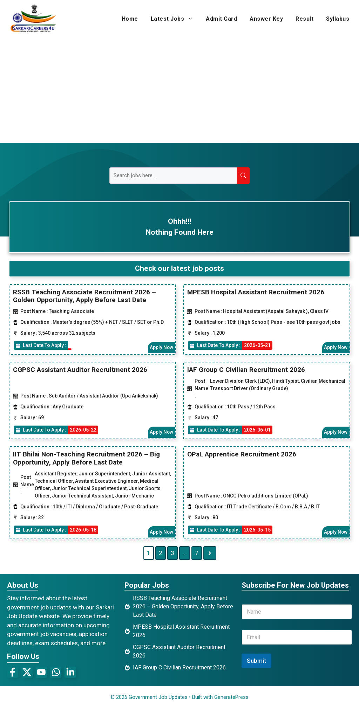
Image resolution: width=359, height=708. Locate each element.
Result (304, 18)
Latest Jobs (175, 18)
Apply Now (161, 347)
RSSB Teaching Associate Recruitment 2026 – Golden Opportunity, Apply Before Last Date (84, 296)
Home (130, 18)
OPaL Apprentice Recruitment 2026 (241, 454)
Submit (256, 660)
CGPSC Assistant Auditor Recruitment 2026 (80, 370)
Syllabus (337, 18)
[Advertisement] (179, 90)
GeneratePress (231, 697)
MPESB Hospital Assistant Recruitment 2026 (255, 292)
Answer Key (266, 18)
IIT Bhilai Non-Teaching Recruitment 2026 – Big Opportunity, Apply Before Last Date (86, 458)
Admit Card (221, 18)
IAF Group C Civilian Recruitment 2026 (246, 370)
